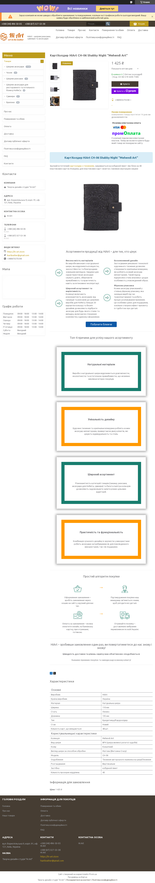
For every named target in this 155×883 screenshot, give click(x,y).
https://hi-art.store (16, 252)
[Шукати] (108, 24)
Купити (126, 84)
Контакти (94, 30)
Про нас (82, 30)
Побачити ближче (101, 324)
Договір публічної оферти (69, 37)
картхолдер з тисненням (82, 166)
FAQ (119, 37)
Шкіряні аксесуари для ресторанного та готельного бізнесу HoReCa (20, 87)
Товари (71, 30)
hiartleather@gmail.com (18, 255)
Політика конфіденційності (100, 37)
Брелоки (10, 102)
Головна (60, 30)
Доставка (143, 30)
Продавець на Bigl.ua (77, 877)
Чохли (9, 72)
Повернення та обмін (113, 30)
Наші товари (8, 815)
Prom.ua (93, 874)
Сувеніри (10, 96)
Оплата (131, 30)
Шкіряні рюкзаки (14, 78)
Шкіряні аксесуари (15, 66)
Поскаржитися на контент (78, 880)
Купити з (126, 91)
